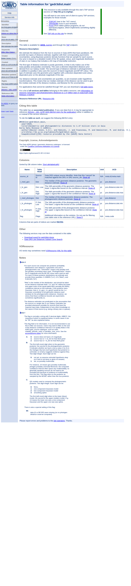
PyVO (51, 26)
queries (46, 45)
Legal (7, 111)
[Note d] (63, 187)
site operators (59, 425)
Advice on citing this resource (12, 33)
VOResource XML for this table (58, 255)
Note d (23, 266)
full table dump (87, 87)
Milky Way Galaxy (8, 52)
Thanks (11, 111)
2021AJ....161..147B (9, 90)
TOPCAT (52, 22)
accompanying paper (33, 337)
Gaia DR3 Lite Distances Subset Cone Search (43, 243)
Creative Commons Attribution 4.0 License (43, 150)
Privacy (3, 111)
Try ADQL (4, 103)
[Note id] (86, 181)
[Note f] (80, 221)
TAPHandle (53, 24)
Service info (9, 17)
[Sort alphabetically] (51, 169)
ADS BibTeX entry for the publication (61, 112)
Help (9, 13)
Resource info (48, 99)
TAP (68, 45)
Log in (2, 117)
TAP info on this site (56, 34)
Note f (22, 317)
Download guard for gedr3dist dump (39, 241)
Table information (7, 96)
